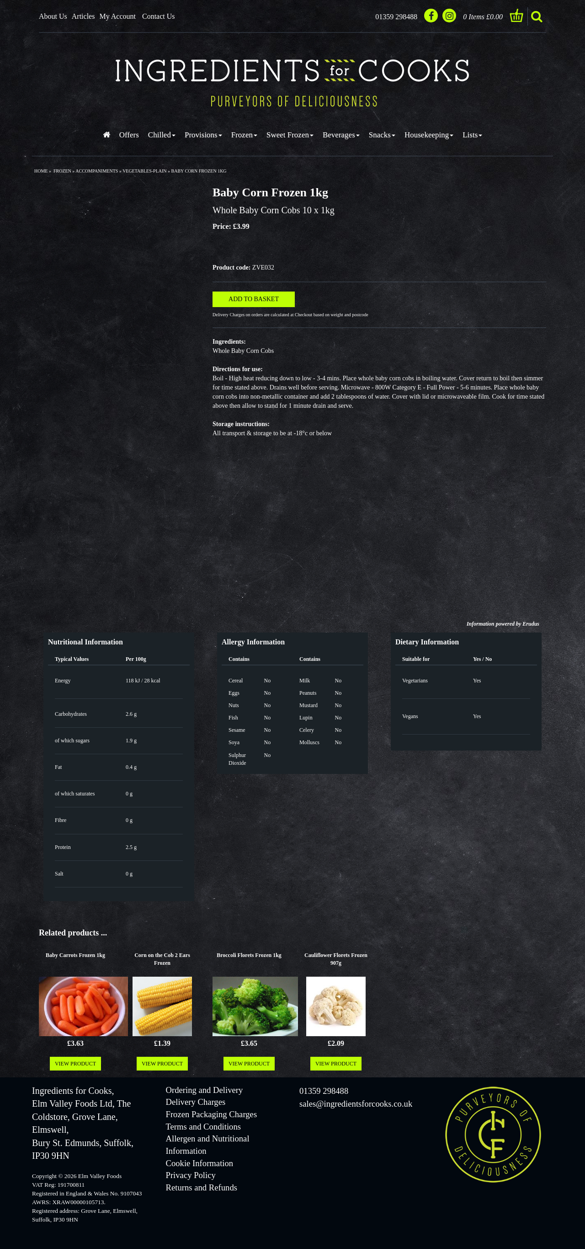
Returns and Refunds (201, 1187)
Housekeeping (428, 134)
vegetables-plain (144, 170)
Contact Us (158, 16)
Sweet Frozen (290, 134)
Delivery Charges (196, 1102)
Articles (83, 16)
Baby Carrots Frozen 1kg (75, 955)
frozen (62, 170)
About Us (53, 16)
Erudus (530, 624)
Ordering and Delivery (204, 1090)
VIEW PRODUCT (75, 1063)
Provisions (203, 134)
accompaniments (96, 170)
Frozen (244, 134)
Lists (472, 134)
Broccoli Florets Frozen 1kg (249, 955)
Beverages (341, 134)
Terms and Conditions (203, 1126)
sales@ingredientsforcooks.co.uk (355, 1103)
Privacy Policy (191, 1175)
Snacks (382, 134)
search (536, 16)
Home (41, 170)
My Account (117, 16)
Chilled (162, 134)
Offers (129, 134)
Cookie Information (200, 1163)
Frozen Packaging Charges (211, 1114)
